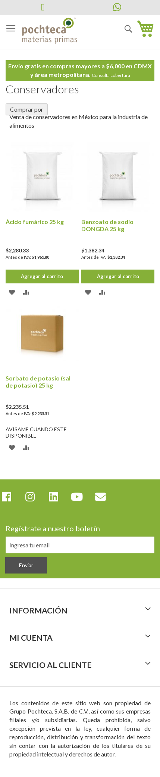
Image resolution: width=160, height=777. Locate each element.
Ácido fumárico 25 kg (35, 221)
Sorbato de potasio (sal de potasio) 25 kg (38, 381)
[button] (12, 291)
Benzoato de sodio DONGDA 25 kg (107, 225)
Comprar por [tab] (26, 109)
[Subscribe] (26, 565)
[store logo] (49, 31)
